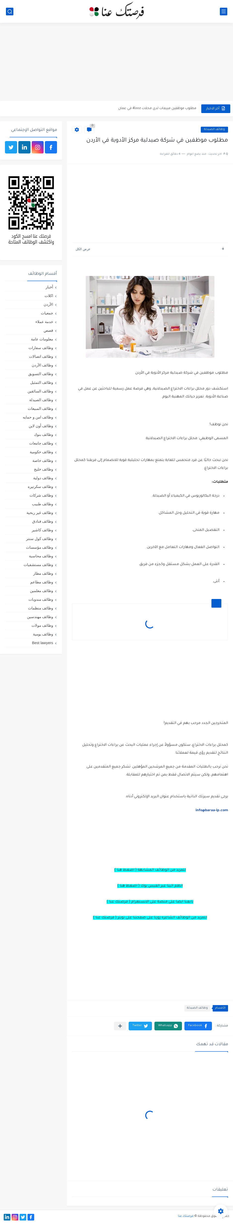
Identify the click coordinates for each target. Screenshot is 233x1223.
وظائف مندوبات (41, 599)
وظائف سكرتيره (40, 486)
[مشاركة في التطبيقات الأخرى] (120, 1026)
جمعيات (47, 313)
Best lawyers (42, 643)
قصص (48, 330)
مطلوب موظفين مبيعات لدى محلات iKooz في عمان (157, 108)
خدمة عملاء (44, 322)
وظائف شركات (41, 495)
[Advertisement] (116, 62)
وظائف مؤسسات (39, 547)
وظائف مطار (43, 573)
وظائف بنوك (43, 434)
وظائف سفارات (41, 348)
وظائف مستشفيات (38, 565)
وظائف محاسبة (41, 556)
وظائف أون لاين (41, 426)
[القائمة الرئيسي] (223, 11)
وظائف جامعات (41, 443)
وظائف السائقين (40, 391)
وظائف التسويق (40, 374)
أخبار (49, 287)
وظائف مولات (42, 625)
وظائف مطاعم (41, 582)
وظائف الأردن (42, 365)
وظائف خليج (43, 469)
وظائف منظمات (40, 608)
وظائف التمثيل (41, 382)
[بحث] (9, 11)
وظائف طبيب (42, 504)
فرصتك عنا (186, 1216)
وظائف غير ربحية (40, 512)
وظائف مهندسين (40, 617)
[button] (198, 1026)
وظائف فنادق (42, 521)
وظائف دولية (43, 478)
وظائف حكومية (41, 452)
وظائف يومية (43, 634)
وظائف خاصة (42, 460)
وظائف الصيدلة (214, 129)
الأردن (48, 304)
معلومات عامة (42, 339)
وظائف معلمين (41, 591)
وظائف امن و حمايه (38, 417)
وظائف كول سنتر (39, 539)
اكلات (49, 296)
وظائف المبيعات (40, 408)
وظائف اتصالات (41, 356)
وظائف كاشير (42, 530)
